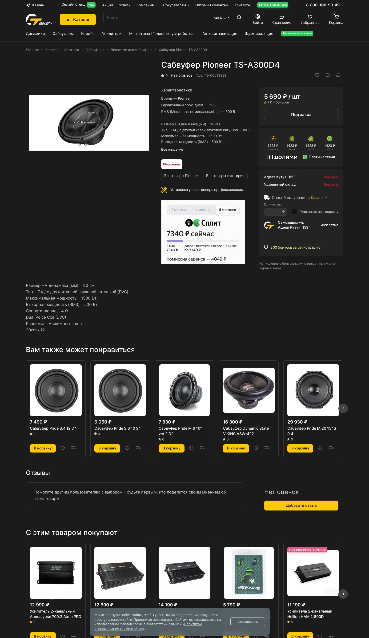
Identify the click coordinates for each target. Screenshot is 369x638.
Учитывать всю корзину (315, 211)
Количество (273, 204)
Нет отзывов (181, 75)
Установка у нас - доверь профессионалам (207, 190)
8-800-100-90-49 (323, 5)
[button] (343, 408)
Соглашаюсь (248, 621)
